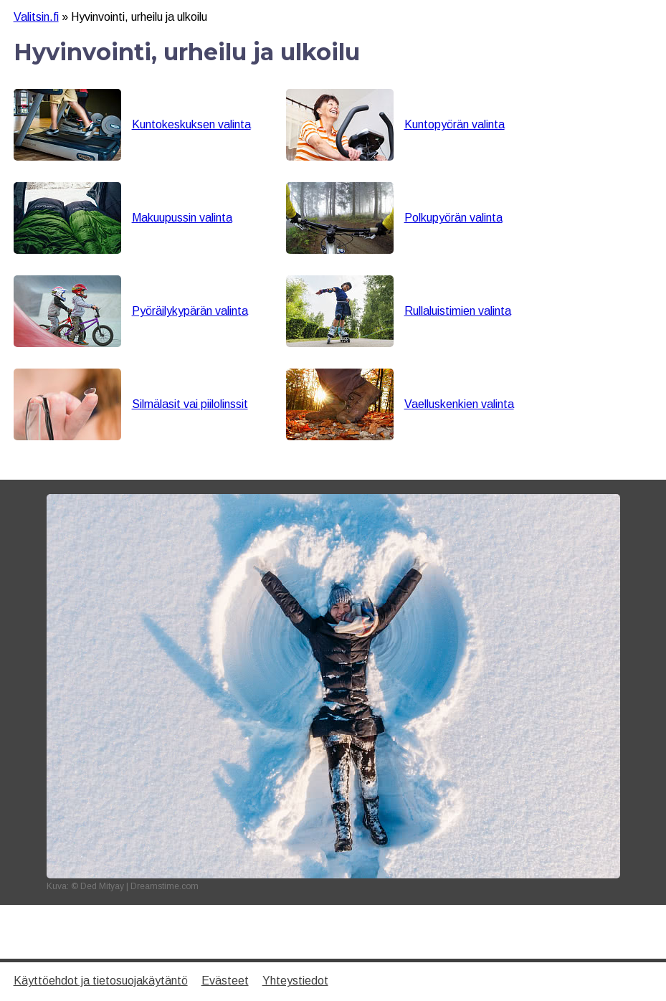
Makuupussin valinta (182, 218)
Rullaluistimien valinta (457, 311)
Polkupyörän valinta (453, 218)
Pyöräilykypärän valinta (190, 311)
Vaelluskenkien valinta (459, 404)
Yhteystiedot (295, 980)
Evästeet (225, 980)
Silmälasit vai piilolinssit (190, 404)
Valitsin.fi (36, 17)
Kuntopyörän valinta (454, 124)
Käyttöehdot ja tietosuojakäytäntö (101, 980)
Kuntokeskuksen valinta (191, 124)
